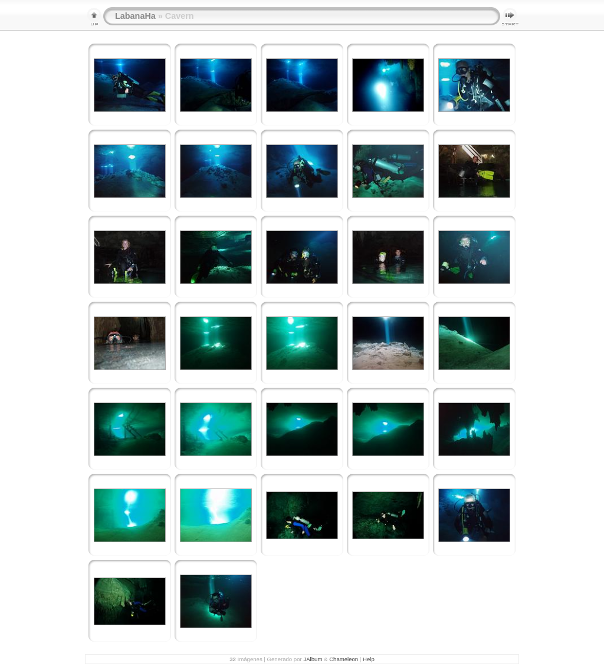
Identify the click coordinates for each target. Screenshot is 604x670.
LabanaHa (135, 16)
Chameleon (343, 659)
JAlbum (312, 659)
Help (369, 659)
